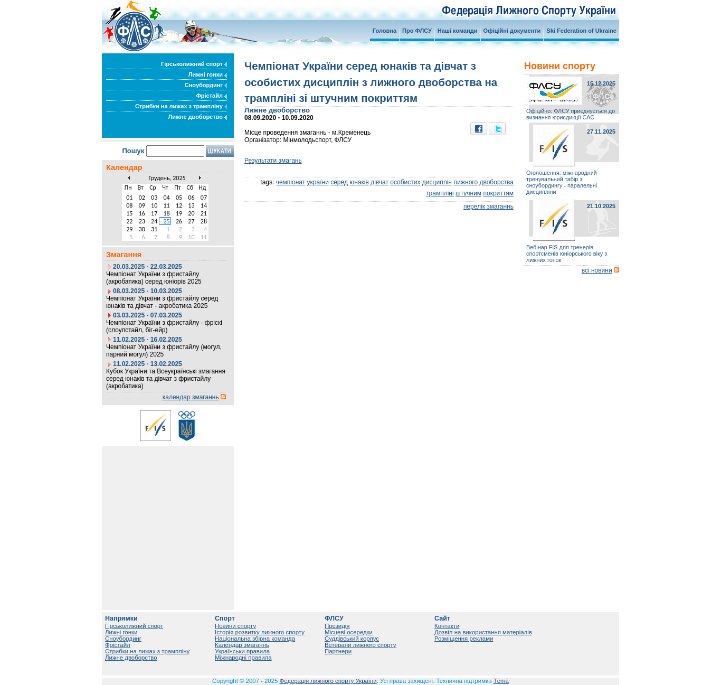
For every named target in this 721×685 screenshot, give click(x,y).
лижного (465, 182)
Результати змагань (273, 160)
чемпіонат (291, 182)
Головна (384, 30)
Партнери (338, 651)
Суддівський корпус (352, 638)
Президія (337, 626)
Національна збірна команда (255, 638)
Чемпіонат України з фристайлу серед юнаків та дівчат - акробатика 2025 (162, 302)
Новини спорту (235, 626)
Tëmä (501, 681)
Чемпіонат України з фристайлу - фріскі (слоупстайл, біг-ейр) (164, 326)
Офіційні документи (512, 30)
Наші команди (458, 30)
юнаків (359, 182)
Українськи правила (242, 651)
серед (339, 182)
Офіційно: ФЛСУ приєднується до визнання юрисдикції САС (570, 114)
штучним (468, 193)
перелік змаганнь (488, 206)
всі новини (597, 270)
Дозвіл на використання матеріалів (483, 632)
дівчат (379, 182)
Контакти (446, 626)
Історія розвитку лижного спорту (260, 632)
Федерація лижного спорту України (328, 681)
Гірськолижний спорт (194, 64)
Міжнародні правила (243, 657)
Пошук (133, 151)
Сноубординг (206, 85)
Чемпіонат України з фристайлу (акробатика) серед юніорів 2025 (154, 277)
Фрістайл (211, 95)
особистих (405, 182)
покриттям (498, 193)
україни (318, 182)
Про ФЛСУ (417, 30)
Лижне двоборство (197, 117)
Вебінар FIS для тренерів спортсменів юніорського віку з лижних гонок (566, 253)
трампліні (440, 193)
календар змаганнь (191, 397)
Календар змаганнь (242, 645)
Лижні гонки (207, 74)
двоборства (496, 182)
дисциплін (437, 182)
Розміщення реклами (463, 638)
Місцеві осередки (349, 632)
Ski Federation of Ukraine (581, 30)
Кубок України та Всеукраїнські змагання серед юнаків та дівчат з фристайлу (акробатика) (165, 379)
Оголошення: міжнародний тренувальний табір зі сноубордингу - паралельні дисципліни (561, 182)
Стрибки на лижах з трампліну (181, 106)
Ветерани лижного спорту (360, 645)
